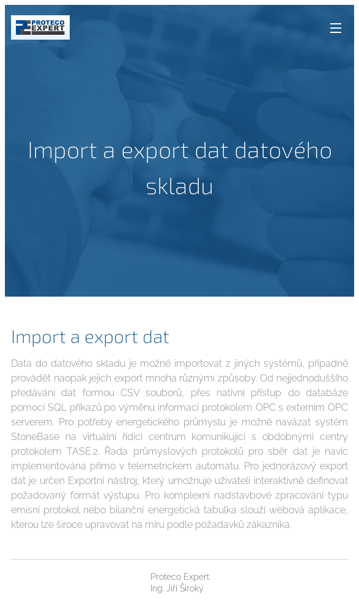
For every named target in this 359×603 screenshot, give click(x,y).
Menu (335, 28)
